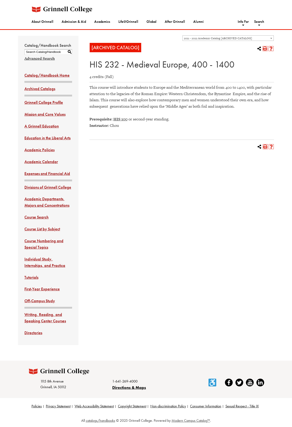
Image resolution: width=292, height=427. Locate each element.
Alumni (198, 21)
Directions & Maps (129, 387)
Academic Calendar (41, 161)
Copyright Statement (132, 406)
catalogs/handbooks (100, 420)
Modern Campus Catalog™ (191, 420)
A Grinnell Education (41, 126)
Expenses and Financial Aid (47, 173)
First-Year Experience (42, 289)
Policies (36, 406)
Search (259, 21)
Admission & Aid (74, 21)
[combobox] (228, 38)
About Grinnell (42, 21)
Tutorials (31, 277)
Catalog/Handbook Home (47, 75)
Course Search (36, 217)
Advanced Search (39, 58)
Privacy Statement (58, 406)
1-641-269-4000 (125, 381)
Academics (102, 21)
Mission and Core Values (44, 114)
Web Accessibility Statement (94, 406)
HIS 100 (120, 119)
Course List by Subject (42, 229)
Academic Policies (39, 149)
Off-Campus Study (39, 300)
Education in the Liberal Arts (47, 138)
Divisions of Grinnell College (47, 187)
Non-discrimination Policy (168, 406)
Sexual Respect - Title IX (242, 406)
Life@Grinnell (128, 21)
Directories (33, 332)
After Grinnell (175, 21)
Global (151, 21)
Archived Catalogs (39, 88)
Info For (243, 21)
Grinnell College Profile (43, 102)
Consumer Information (205, 406)
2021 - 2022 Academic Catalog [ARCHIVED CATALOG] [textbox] (218, 38)
